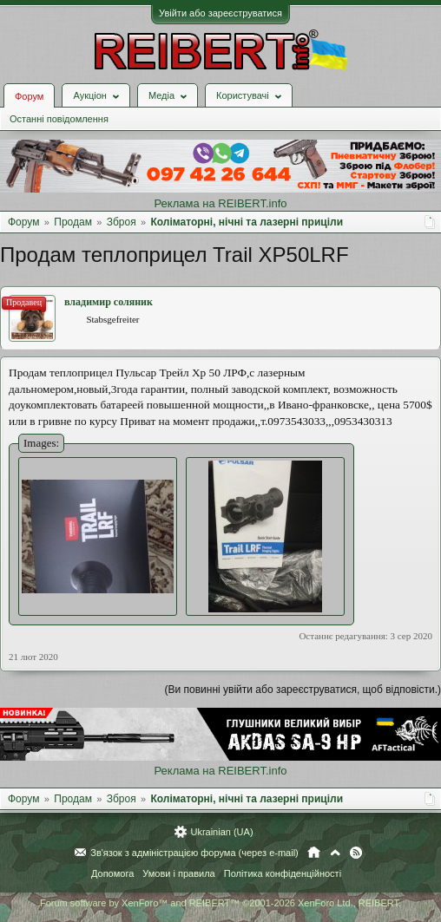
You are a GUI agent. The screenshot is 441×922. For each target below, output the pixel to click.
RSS (356, 853)
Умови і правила (178, 873)
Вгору (335, 853)
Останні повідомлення (59, 119)
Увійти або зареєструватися (220, 13)
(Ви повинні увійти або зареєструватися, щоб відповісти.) (303, 689)
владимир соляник (108, 302)
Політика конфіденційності (282, 873)
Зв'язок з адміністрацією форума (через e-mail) (194, 852)
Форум (29, 96)
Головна (313, 853)
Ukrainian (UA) (221, 832)
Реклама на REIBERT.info (220, 203)
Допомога (112, 873)
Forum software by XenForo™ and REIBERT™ (220, 903)
